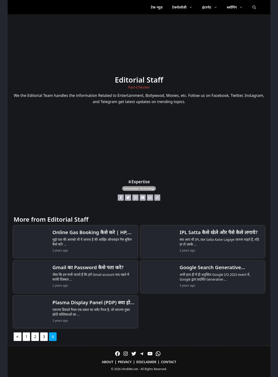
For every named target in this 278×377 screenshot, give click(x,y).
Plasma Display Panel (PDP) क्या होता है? (94, 302)
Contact (168, 362)
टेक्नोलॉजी (184, 7)
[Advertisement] (139, 143)
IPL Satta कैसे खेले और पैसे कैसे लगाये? (218, 232)
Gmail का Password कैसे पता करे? (88, 267)
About (107, 362)
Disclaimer (146, 362)
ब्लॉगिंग (237, 7)
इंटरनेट (212, 7)
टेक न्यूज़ (156, 7)
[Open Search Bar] (254, 7)
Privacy (125, 362)
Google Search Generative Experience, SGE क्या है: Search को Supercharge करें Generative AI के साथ (218, 267)
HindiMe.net (130, 369)
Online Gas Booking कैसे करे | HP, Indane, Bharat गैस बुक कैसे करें (90, 232)
